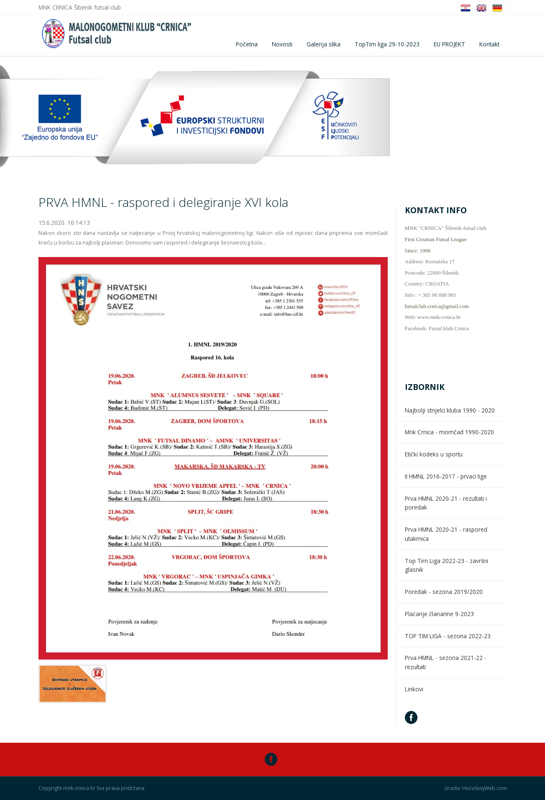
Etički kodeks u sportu (434, 454)
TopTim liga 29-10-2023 (387, 44)
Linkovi (414, 689)
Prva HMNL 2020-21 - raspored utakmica (446, 534)
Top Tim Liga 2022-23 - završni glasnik (446, 565)
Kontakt (489, 44)
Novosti (282, 44)
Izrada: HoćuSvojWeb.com (476, 788)
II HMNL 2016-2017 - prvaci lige (446, 476)
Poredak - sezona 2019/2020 (444, 592)
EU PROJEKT (449, 44)
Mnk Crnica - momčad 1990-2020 (449, 432)
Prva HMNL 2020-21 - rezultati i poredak (446, 503)
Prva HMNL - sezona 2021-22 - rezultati (445, 662)
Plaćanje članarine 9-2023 (439, 614)
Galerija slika (323, 44)
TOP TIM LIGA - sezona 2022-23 (448, 636)
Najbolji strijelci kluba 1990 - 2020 (450, 410)
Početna (247, 44)
